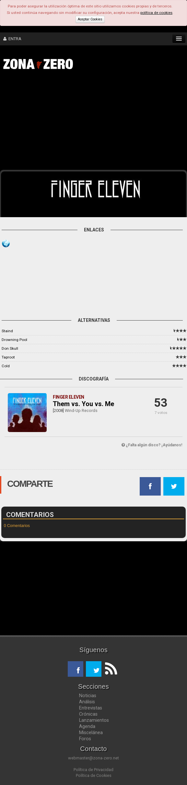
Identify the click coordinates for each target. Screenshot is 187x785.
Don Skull (10, 348)
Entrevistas (90, 707)
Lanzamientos (94, 720)
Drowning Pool (14, 339)
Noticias (87, 695)
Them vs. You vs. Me (83, 403)
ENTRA (12, 38)
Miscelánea (91, 732)
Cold (6, 366)
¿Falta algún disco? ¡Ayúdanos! (152, 445)
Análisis (87, 701)
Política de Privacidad (93, 769)
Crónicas (88, 714)
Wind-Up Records (81, 410)
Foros (85, 738)
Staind (7, 331)
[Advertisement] (96, 122)
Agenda (87, 726)
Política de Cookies (93, 775)
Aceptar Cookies (90, 19)
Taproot (8, 357)
